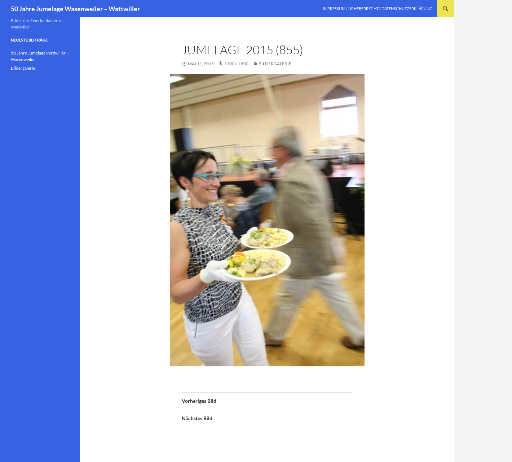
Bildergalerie (275, 63)
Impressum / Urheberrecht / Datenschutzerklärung (377, 8)
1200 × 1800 (236, 63)
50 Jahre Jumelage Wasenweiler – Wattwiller (75, 9)
